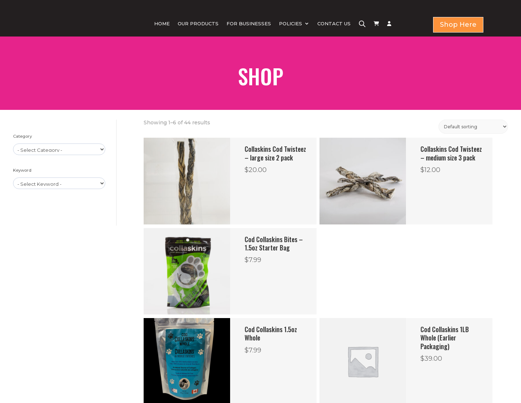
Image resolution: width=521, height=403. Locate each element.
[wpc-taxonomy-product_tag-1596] (59, 183)
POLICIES (290, 23)
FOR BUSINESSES (248, 23)
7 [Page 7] (347, 280)
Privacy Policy (290, 330)
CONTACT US (334, 23)
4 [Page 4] (314, 280)
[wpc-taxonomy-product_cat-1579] (59, 149)
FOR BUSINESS (184, 349)
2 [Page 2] (288, 280)
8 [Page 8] (360, 280)
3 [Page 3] (301, 280)
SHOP (174, 340)
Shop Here (458, 25)
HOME (162, 23)
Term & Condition (295, 353)
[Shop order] (473, 127)
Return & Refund (295, 341)
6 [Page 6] (335, 280)
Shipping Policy (292, 364)
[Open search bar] (362, 24)
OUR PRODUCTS (198, 23)
